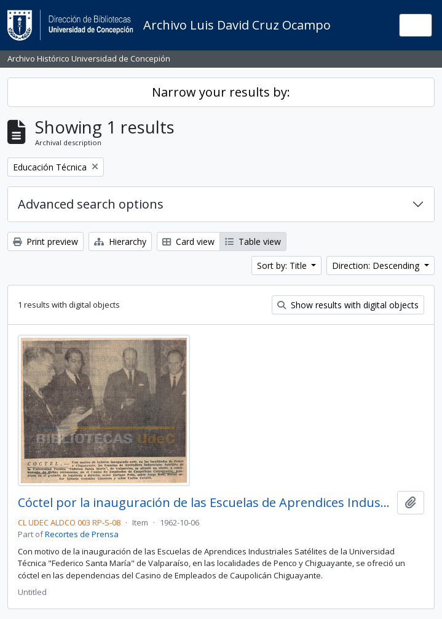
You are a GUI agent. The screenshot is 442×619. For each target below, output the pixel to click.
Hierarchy (120, 241)
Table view (253, 241)
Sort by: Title (283, 265)
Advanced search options (91, 204)
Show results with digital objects (348, 305)
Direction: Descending (377, 265)
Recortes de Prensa (82, 534)
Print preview (45, 241)
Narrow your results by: (221, 92)
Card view (188, 241)
